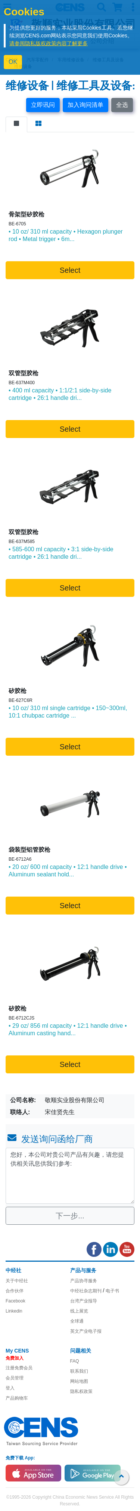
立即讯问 (43, 105)
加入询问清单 (85, 105)
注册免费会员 (19, 1367)
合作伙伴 (15, 1290)
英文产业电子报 (86, 1331)
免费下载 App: (20, 1458)
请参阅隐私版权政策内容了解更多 (48, 43)
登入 (10, 1388)
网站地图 (79, 1381)
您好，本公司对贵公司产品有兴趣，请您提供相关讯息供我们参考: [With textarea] (70, 1176)
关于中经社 (17, 1280)
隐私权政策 (81, 1391)
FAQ (74, 1361)
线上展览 (79, 1311)
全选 (122, 105)
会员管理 (15, 1378)
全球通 (77, 1321)
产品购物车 (17, 1398)
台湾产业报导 (83, 1301)
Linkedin (14, 1311)
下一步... (70, 1216)
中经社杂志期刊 (86, 1290)
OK (13, 62)
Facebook (15, 1301)
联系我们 (79, 1371)
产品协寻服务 (83, 1280)
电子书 (112, 1290)
